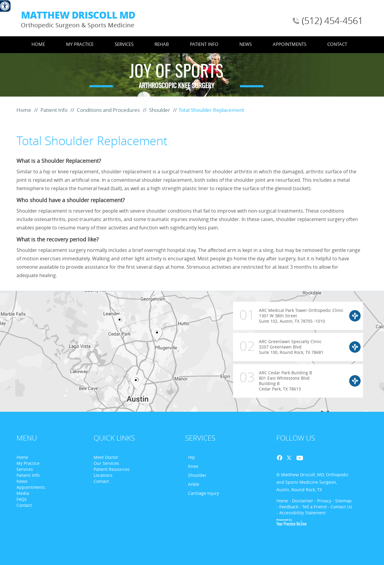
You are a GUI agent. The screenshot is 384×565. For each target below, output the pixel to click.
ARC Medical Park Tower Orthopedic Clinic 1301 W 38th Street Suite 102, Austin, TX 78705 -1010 (288, 318)
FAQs (21, 499)
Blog (309, 458)
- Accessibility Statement (301, 513)
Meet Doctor (106, 457)
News (245, 44)
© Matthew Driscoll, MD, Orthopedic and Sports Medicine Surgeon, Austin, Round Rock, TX (312, 482)
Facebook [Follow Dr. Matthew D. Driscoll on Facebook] (281, 458)
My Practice (80, 44)
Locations (103, 475)
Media (22, 493)
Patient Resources (112, 469)
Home (38, 44)
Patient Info (204, 44)
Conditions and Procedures (109, 109)
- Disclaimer (301, 501)
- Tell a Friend (313, 507)
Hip (191, 457)
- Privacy (322, 501)
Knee (193, 466)
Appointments (289, 44)
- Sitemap (342, 501)
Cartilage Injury (203, 493)
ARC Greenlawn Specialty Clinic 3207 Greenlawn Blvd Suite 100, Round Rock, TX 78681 (278, 344)
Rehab (161, 44)
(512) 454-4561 (332, 21)
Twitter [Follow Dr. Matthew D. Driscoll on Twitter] (288, 458)
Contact (337, 44)
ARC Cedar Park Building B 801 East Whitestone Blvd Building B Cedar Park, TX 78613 (272, 378)
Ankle (193, 484)
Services (124, 44)
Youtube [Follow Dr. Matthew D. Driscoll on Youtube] (298, 458)
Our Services (106, 463)
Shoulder (160, 109)
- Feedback (287, 507)
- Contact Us (340, 507)
